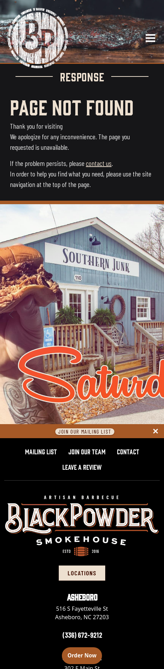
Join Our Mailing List (85, 431)
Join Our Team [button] (87, 451)
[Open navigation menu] (147, 37)
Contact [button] (128, 451)
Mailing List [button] (41, 451)
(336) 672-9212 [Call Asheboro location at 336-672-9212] (82, 635)
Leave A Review (84, 466)
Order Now (85, 655)
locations (82, 573)
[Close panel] (155, 431)
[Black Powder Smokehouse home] (37, 37)
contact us (99, 163)
